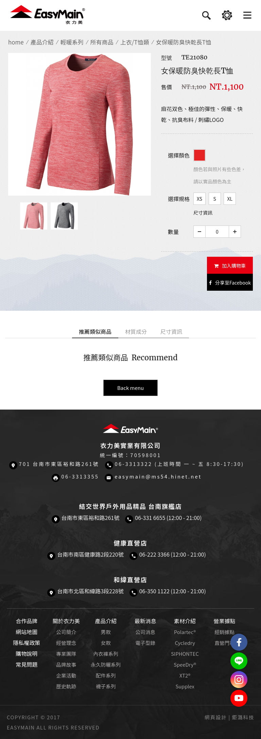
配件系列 (106, 675)
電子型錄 (145, 642)
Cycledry (185, 642)
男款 (105, 631)
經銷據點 (224, 631)
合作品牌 (26, 621)
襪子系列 (106, 686)
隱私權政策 (26, 642)
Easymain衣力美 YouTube (238, 698)
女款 (105, 642)
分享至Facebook (230, 282)
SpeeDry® (185, 664)
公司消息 (145, 631)
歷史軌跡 (66, 686)
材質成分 (136, 331)
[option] (79, 124)
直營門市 (224, 642)
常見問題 (26, 664)
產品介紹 (42, 42)
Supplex (184, 686)
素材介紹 (185, 621)
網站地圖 (26, 632)
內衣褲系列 (105, 653)
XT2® (184, 675)
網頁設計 (216, 717)
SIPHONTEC (185, 653)
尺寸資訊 (202, 212)
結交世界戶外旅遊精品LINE (238, 660)
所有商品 (102, 42)
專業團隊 (66, 653)
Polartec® (185, 631)
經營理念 (66, 642)
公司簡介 (66, 631)
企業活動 (66, 675)
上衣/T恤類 (134, 42)
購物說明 (26, 653)
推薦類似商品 (95, 331)
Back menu (130, 387)
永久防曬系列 (106, 664)
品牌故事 (66, 664)
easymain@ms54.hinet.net (158, 476)
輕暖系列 (72, 42)
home (16, 42)
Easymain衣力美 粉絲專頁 (238, 642)
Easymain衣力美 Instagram (238, 679)
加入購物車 (230, 265)
